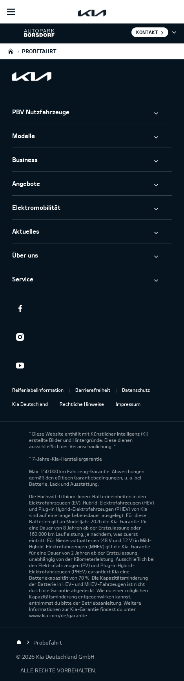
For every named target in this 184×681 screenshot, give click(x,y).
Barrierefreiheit (92, 390)
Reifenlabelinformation (38, 390)
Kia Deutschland (30, 404)
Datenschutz (136, 390)
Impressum (128, 404)
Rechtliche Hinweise (82, 404)
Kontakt (147, 32)
